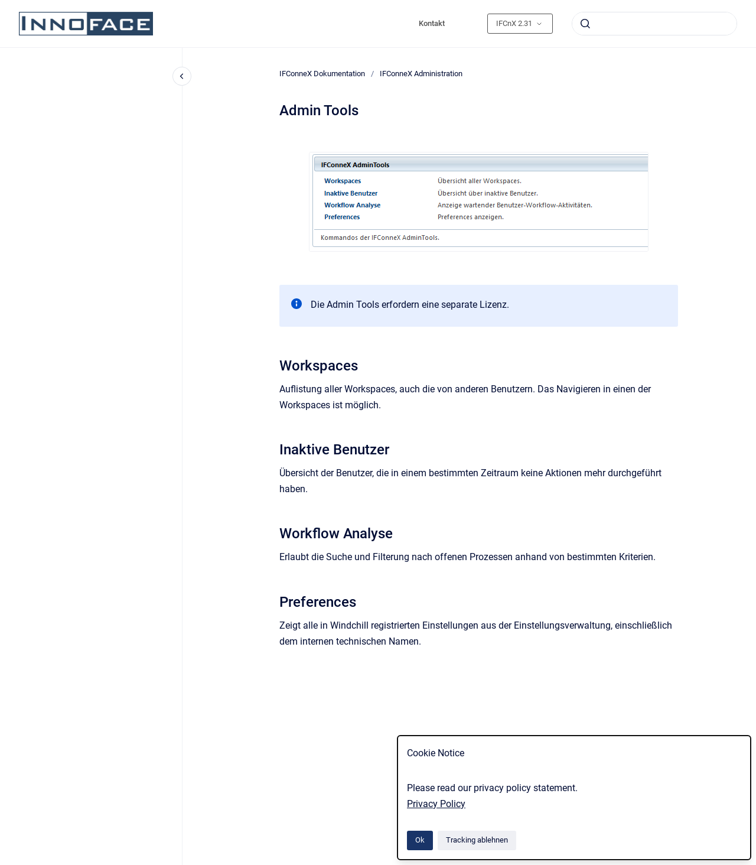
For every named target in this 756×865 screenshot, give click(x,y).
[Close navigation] (181, 76)
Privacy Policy (436, 803)
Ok (420, 839)
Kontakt (432, 23)
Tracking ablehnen (477, 839)
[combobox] (654, 23)
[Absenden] (585, 23)
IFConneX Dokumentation (322, 73)
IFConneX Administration (421, 73)
